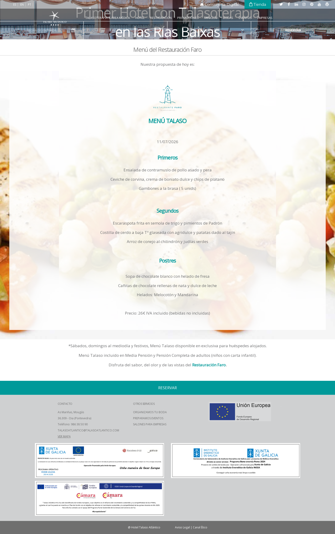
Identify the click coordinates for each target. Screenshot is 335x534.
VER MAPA (64, 436)
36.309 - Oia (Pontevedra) (74, 418)
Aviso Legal (182, 527)
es (15, 5)
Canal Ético (200, 527)
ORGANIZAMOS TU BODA (150, 412)
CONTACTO (65, 404)
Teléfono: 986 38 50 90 (73, 424)
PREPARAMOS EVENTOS (148, 418)
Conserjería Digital (219, 4)
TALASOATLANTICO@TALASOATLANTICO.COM (88, 430)
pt (30, 5)
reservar (293, 30)
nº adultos (209, 30)
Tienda (257, 4)
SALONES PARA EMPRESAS (149, 424)
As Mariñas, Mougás (71, 412)
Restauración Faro (209, 365)
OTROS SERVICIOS (143, 404)
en (22, 5)
